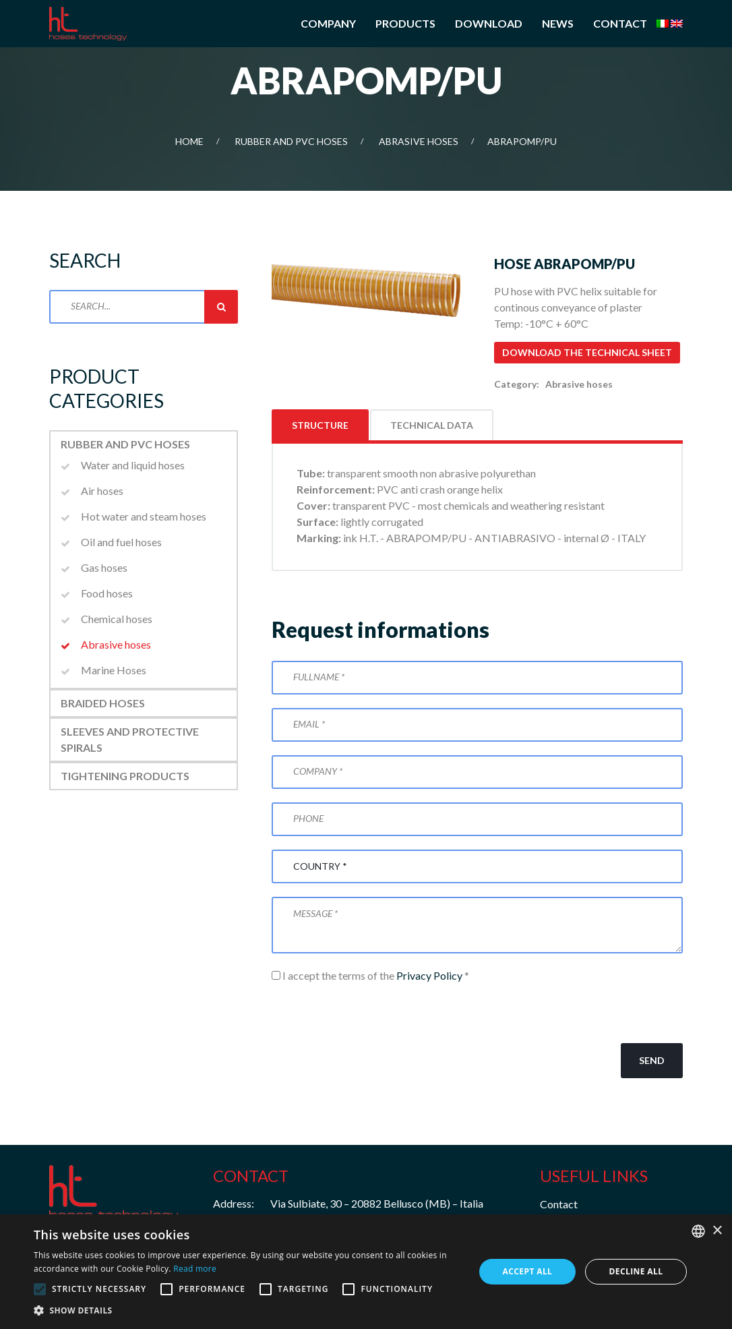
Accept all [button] (528, 1271)
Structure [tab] (320, 425)
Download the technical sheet (587, 352)
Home (189, 141)
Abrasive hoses (418, 141)
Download (488, 23)
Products (405, 23)
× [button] (717, 1231)
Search (221, 307)
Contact (620, 23)
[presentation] (374, 1013)
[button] (247, 1311)
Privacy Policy (429, 975)
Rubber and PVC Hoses (291, 141)
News (558, 23)
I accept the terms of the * (370, 975)
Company (328, 23)
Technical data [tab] (431, 425)
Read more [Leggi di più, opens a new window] (194, 1268)
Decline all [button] (636, 1271)
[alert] (366, 1271)
